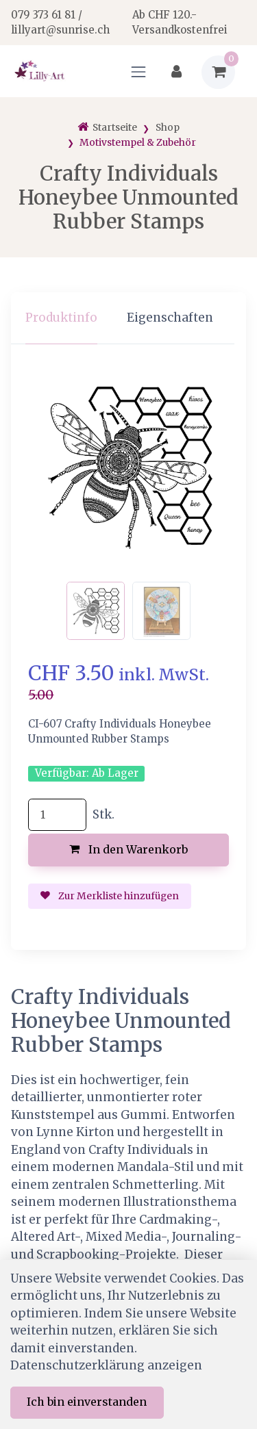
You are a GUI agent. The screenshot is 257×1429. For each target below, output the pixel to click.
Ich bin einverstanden (87, 1401)
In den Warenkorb (128, 849)
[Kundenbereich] (176, 72)
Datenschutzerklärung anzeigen (106, 1365)
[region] (128, 318)
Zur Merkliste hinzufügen (109, 896)
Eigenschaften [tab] (170, 317)
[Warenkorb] (218, 72)
